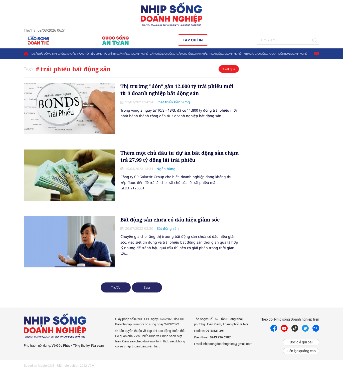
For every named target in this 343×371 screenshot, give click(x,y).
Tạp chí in (193, 39)
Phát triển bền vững (173, 102)
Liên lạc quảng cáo (301, 351)
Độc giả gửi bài (301, 342)
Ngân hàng (166, 168)
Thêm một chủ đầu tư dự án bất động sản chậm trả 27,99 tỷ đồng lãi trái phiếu (179, 156)
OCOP (273, 53)
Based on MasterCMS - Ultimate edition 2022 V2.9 (59, 365)
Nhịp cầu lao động (256, 53)
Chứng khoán (67, 53)
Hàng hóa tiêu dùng (90, 53)
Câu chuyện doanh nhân (192, 53)
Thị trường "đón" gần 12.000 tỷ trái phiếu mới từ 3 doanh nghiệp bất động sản (177, 90)
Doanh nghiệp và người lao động (153, 53)
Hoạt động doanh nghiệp (226, 53)
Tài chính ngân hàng (117, 53)
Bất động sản (167, 228)
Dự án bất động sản (44, 53)
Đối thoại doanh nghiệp (293, 53)
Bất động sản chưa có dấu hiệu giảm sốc (170, 219)
